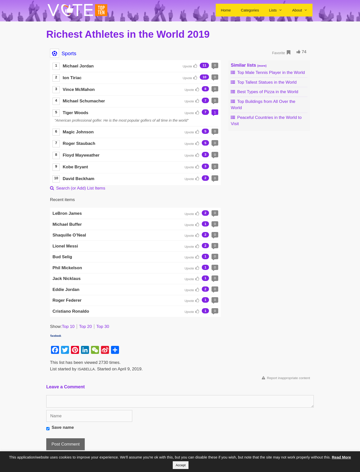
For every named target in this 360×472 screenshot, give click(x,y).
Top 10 (68, 326)
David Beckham (78, 178)
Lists (278, 10)
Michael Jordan (78, 66)
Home (226, 10)
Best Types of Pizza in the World (264, 91)
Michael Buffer (67, 224)
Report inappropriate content (286, 378)
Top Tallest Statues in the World (263, 82)
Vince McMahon (79, 89)
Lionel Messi (65, 246)
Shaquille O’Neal (69, 235)
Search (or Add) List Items (77, 188)
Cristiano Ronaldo (70, 311)
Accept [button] (181, 465)
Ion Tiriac (72, 77)
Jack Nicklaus (66, 278)
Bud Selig (62, 256)
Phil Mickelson (67, 267)
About (302, 10)
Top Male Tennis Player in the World (268, 72)
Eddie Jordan (66, 289)
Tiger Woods (75, 112)
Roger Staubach (79, 143)
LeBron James (67, 213)
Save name (63, 427)
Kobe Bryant (75, 167)
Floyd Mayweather (81, 155)
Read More (341, 457)
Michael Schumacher (84, 101)
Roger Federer (67, 300)
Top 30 (102, 326)
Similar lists (248, 65)
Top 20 (85, 326)
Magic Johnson (78, 132)
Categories (250, 10)
